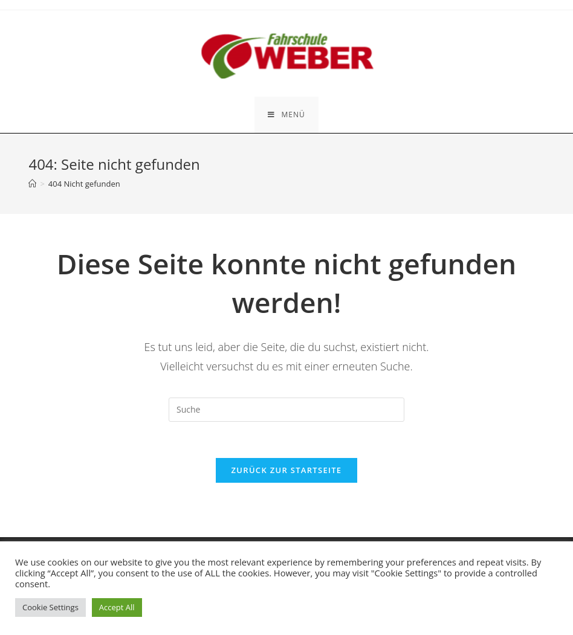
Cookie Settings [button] (50, 607)
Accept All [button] (117, 607)
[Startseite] (32, 183)
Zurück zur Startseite (286, 470)
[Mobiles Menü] (286, 115)
